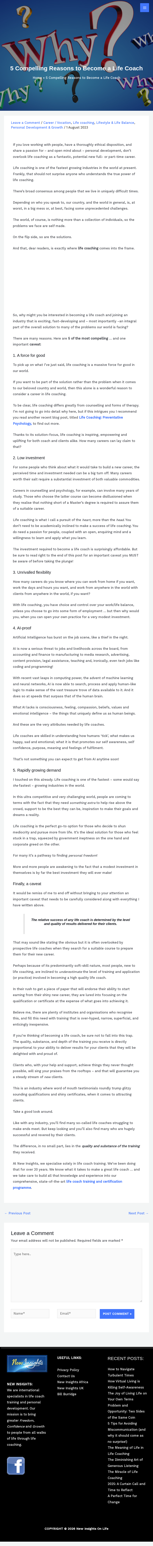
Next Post (138, 1213)
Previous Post (17, 1213)
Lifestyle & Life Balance (115, 123)
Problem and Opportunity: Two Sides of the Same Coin (126, 1411)
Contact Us (66, 1376)
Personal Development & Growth (37, 127)
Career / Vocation (57, 123)
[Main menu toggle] (144, 7)
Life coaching (83, 123)
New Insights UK (70, 1388)
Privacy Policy (68, 1370)
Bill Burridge (66, 1394)
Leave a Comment (25, 123)
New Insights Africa (72, 1382)
